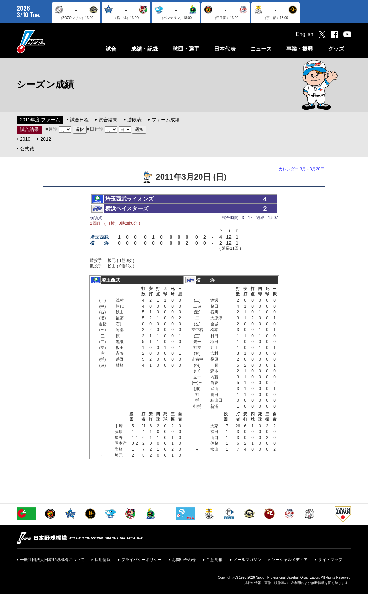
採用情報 (103, 559)
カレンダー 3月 (292, 169)
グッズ (336, 49)
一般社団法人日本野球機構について (52, 559)
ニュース (261, 49)
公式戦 (27, 148)
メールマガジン (247, 559)
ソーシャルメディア (290, 559)
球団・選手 (186, 49)
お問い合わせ (184, 559)
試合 (111, 49)
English (304, 34)
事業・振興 (299, 49)
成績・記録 (144, 49)
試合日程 (79, 119)
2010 (25, 139)
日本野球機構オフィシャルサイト (48, 41)
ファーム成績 (166, 119)
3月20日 (317, 169)
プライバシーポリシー (141, 559)
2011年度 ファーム (40, 119)
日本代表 (225, 49)
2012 (45, 139)
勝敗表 (134, 119)
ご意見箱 (214, 559)
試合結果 (108, 119)
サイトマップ (330, 559)
